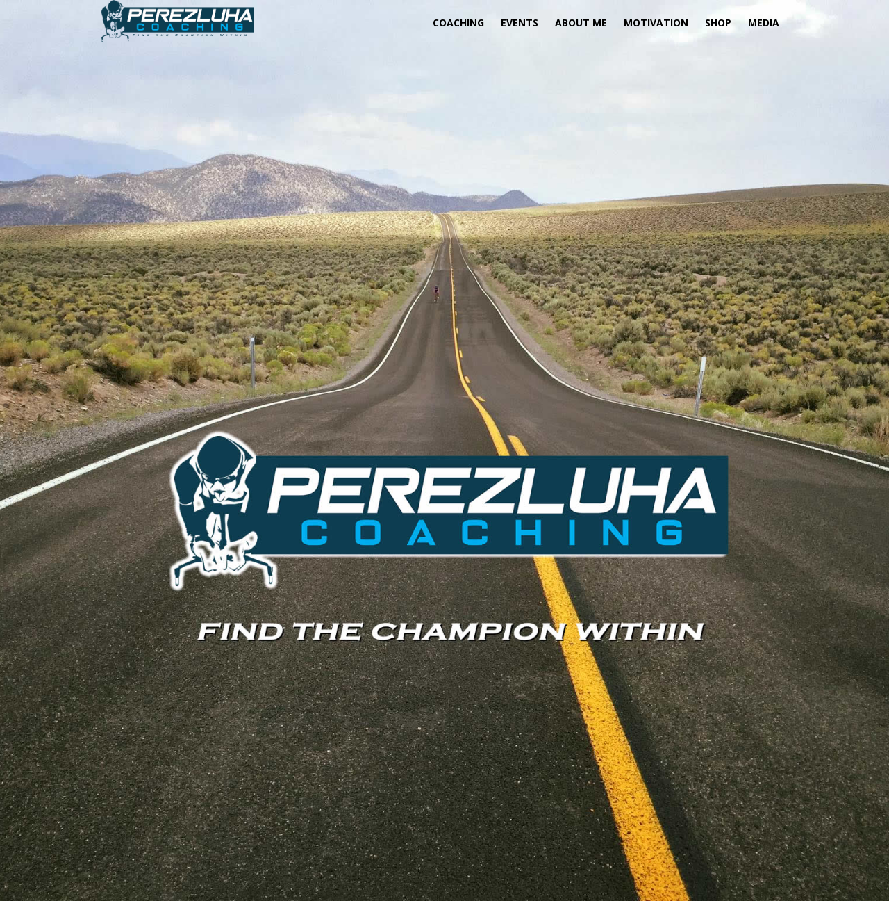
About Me (581, 22)
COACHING (458, 22)
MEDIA (763, 22)
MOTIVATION (656, 22)
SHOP (718, 22)
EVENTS (519, 22)
